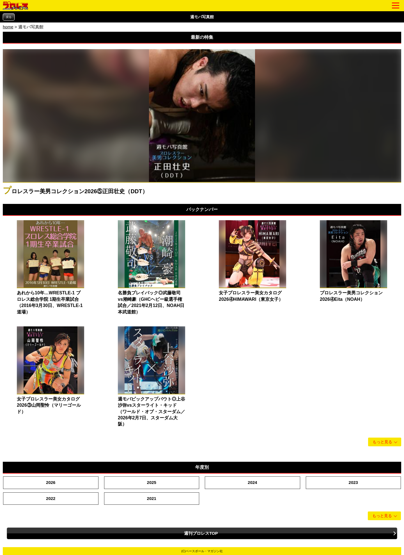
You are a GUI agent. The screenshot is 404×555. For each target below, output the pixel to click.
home (8, 26)
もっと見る (382, 442)
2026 (50, 482)
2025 (151, 482)
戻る (9, 17)
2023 (353, 482)
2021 (151, 498)
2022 (50, 498)
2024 (252, 482)
